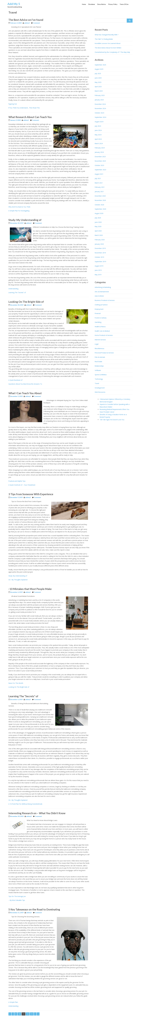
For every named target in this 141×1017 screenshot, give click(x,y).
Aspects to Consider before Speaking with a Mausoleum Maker (114, 405)
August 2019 (99, 266)
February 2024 (100, 148)
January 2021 (99, 191)
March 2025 (99, 91)
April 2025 (98, 87)
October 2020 (99, 205)
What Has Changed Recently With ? (106, 35)
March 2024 (99, 143)
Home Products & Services (104, 335)
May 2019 (98, 275)
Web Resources (100, 392)
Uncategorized (99, 388)
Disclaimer (91, 4)
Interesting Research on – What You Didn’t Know (36, 813)
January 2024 (99, 152)
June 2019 (98, 270)
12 (27, 1014)
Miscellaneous (99, 348)
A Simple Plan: (13, 1002)
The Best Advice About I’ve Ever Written (108, 48)
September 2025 (100, 65)
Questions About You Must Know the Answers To (25, 384)
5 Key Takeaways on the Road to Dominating (34, 909)
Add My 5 (13, 4)
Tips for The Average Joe (17, 896)
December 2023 (100, 157)
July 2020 (98, 218)
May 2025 (98, 82)
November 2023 (100, 161)
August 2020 (99, 213)
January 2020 (99, 244)
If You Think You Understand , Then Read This (24, 108)
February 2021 (100, 187)
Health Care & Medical (102, 331)
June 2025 (98, 78)
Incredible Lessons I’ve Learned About (107, 43)
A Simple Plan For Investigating (18, 211)
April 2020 (98, 231)
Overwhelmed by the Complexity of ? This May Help (112, 52)
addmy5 (27, 23)
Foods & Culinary (100, 318)
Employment (99, 309)
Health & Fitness (100, 327)
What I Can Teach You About (25, 393)
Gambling (98, 322)
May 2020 (98, 226)
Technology (99, 379)
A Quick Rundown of (15, 380)
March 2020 (99, 235)
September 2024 (100, 117)
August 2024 (99, 122)
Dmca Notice (101, 4)
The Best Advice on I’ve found (25, 19)
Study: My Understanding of (24, 219)
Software (98, 370)
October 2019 (99, 257)
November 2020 (100, 200)
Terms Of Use (124, 4)
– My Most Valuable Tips (16, 900)
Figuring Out (12, 104)
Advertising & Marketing (103, 287)
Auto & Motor (99, 296)
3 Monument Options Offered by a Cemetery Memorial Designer (115, 400)
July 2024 (98, 126)
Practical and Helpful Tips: (17, 481)
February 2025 (100, 95)
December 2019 (100, 248)
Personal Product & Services (104, 353)
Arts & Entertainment (102, 292)
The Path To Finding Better (104, 39)
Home (84, 4)
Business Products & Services (105, 300)
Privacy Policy (112, 4)
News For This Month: (15, 683)
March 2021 (99, 183)
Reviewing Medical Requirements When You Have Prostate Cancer (114, 410)
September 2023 (100, 170)
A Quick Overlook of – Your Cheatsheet (21, 485)
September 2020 (100, 209)
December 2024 (100, 104)
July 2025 (98, 73)
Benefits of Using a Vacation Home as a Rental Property (113, 415)
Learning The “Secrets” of (17, 292)
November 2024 (100, 108)
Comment (36, 23)
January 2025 (99, 100)
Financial (98, 313)
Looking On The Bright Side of (26, 301)
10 (19, 1014)
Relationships (99, 366)
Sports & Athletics (101, 375)
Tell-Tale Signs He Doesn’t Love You (112, 420)
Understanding (13, 289)
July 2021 (98, 178)
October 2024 (99, 113)
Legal (96, 344)
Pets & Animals (100, 357)
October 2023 (99, 165)
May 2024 (98, 135)
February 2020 (100, 240)
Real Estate (98, 362)
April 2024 (98, 139)
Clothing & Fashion (101, 305)
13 (32, 1014)
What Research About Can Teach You (30, 117)
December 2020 (100, 196)
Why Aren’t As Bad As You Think (19, 207)
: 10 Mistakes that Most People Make (30, 588)
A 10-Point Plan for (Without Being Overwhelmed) (25, 804)
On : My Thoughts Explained (17, 580)
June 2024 (98, 130)
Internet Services (100, 340)
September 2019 (100, 261)
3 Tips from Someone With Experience (30, 494)
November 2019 (100, 253)
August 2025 (99, 69)
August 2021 (99, 174)
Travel (97, 383)
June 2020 (98, 222)
